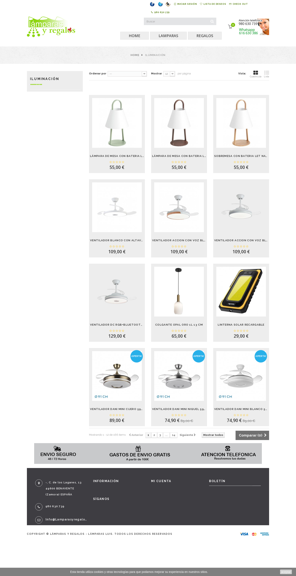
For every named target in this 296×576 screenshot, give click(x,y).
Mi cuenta (161, 481)
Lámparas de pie (47, 142)
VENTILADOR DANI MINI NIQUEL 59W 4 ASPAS (179, 409)
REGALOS (204, 35)
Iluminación (44, 92)
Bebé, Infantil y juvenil (48, 195)
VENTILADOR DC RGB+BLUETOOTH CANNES (117, 324)
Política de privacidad (112, 536)
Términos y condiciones (113, 520)
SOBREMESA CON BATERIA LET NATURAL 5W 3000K (241, 156)
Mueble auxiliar (48, 173)
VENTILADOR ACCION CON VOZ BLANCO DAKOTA (241, 240)
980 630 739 (160, 12)
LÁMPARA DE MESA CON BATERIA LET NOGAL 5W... (179, 156)
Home (135, 55)
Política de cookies (109, 544)
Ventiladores (46, 104)
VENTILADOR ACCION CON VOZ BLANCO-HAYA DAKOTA (179, 240)
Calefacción (45, 111)
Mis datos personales (169, 512)
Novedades (102, 496)
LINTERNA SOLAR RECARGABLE (241, 324)
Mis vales (159, 520)
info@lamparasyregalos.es (66, 519)
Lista (266, 74)
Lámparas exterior (50, 135)
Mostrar (156, 73)
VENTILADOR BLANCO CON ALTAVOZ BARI (117, 240)
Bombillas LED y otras (54, 148)
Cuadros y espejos (50, 179)
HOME (134, 35)
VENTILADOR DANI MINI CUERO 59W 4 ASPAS (117, 409)
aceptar (286, 572)
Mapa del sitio (105, 551)
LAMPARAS (168, 35)
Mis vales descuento (168, 496)
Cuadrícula (255, 74)
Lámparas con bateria (53, 98)
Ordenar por (97, 73)
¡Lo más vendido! (107, 504)
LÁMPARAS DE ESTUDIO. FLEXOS (53, 157)
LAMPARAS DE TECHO (51, 117)
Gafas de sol (45, 185)
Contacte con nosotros (112, 512)
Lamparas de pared (50, 129)
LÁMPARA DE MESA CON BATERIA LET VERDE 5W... (117, 156)
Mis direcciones (164, 504)
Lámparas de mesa (49, 123)
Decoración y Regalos (54, 167)
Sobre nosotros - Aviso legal (117, 528)
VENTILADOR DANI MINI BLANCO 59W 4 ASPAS (241, 409)
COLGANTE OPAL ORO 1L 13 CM (179, 324)
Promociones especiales (113, 488)
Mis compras (161, 488)
